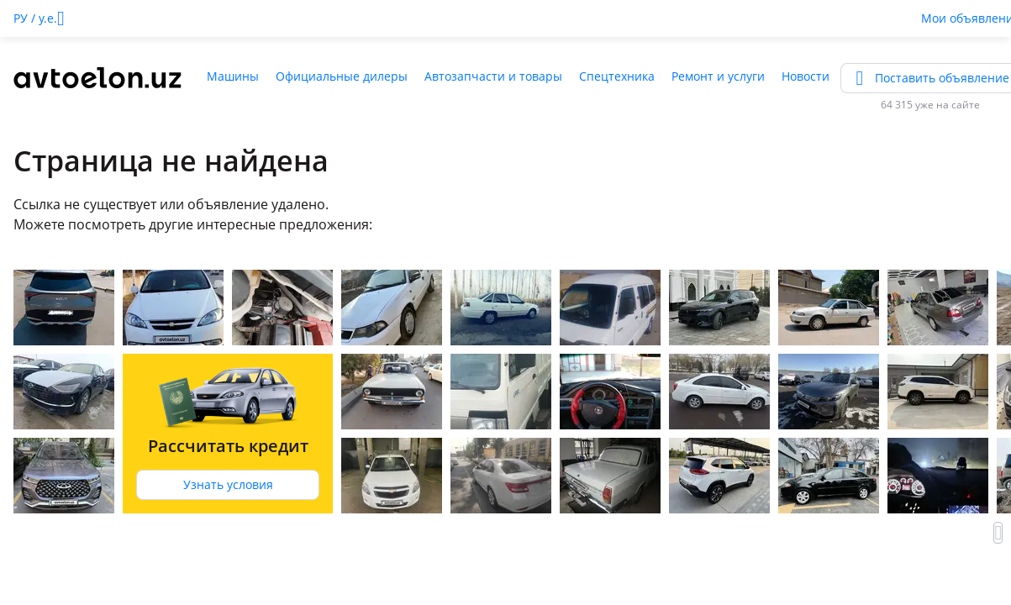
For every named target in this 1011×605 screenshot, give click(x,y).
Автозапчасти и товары (493, 76)
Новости (805, 76)
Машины (233, 76)
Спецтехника (617, 76)
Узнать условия (228, 484)
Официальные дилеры (342, 76)
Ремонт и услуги (718, 76)
